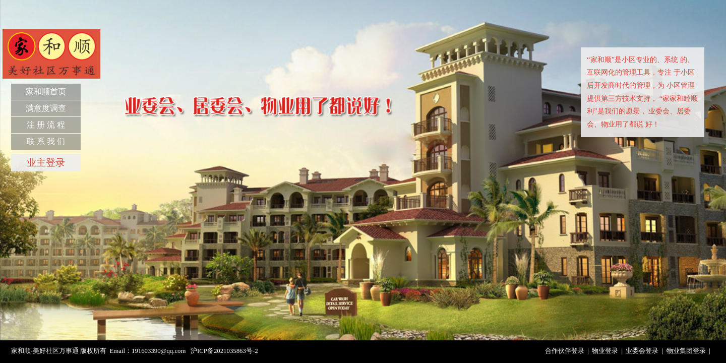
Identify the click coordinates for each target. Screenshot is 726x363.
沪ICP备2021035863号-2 (224, 350)
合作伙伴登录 (564, 350)
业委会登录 (642, 350)
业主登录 (46, 162)
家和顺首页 (46, 91)
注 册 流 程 (46, 124)
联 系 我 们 (46, 141)
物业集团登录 (686, 350)
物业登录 (605, 350)
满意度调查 (46, 108)
